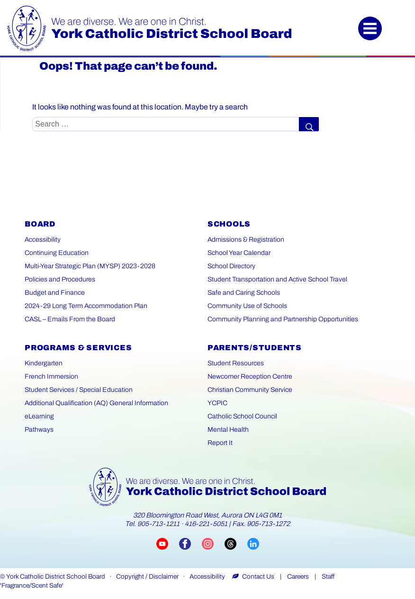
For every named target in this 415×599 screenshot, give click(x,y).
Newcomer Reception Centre (250, 376)
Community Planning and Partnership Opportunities (283, 319)
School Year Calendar (239, 252)
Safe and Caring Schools (244, 292)
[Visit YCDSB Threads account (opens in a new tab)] (236, 543)
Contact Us (258, 576)
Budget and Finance (55, 292)
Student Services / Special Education (79, 389)
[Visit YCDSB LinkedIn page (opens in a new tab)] (253, 543)
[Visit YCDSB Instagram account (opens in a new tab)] (213, 543)
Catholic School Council (242, 416)
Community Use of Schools (247, 305)
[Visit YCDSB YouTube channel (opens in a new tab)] (167, 543)
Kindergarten (44, 363)
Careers (298, 576)
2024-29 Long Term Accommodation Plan (86, 305)
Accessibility (43, 239)
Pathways (39, 429)
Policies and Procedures (60, 279)
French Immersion (51, 376)
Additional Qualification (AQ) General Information (96, 403)
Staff (328, 576)
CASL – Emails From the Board (70, 319)
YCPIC (217, 403)
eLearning (39, 416)
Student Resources (236, 363)
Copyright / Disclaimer (147, 576)
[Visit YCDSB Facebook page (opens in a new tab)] (190, 543)
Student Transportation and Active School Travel (277, 279)
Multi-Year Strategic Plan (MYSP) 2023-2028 (90, 266)
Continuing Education (57, 252)
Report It (220, 442)
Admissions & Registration (246, 239)
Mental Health (228, 429)
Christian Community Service (250, 389)
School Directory (231, 266)
